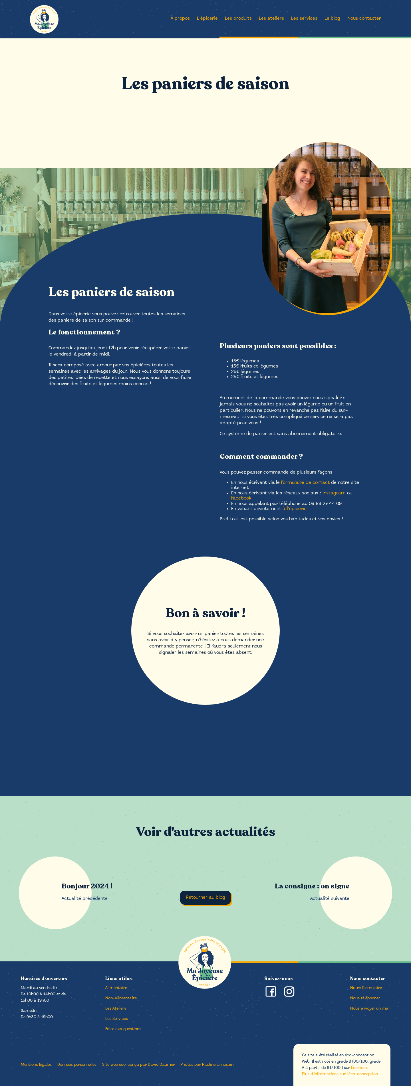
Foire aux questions (123, 1029)
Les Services (116, 1019)
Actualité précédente (87, 891)
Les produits (238, 18)
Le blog (332, 18)
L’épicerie (207, 18)
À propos (180, 18)
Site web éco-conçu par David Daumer (138, 1065)
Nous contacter (364, 18)
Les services (304, 18)
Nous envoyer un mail (370, 1008)
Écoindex (359, 1068)
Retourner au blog (205, 897)
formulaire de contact (305, 482)
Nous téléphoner (365, 998)
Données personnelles (76, 1065)
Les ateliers (271, 18)
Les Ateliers (115, 1008)
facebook (241, 498)
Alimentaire (116, 988)
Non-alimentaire (121, 998)
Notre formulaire (366, 988)
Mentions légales (36, 1065)
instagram (334, 493)
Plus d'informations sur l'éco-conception (340, 1074)
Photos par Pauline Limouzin (206, 1065)
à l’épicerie (295, 508)
